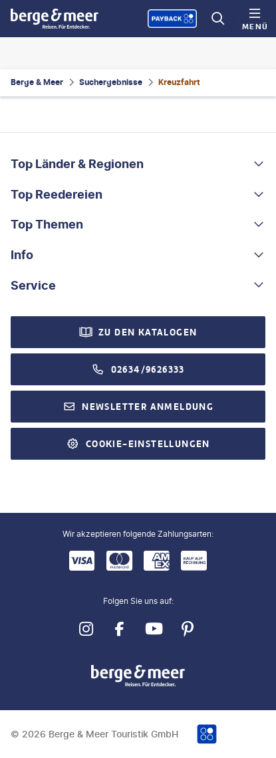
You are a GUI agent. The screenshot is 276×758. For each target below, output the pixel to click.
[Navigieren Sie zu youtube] (154, 629)
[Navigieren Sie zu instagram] (86, 629)
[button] (138, 164)
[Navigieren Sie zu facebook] (120, 629)
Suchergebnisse (110, 82)
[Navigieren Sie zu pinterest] (188, 629)
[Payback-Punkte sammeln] (172, 18)
